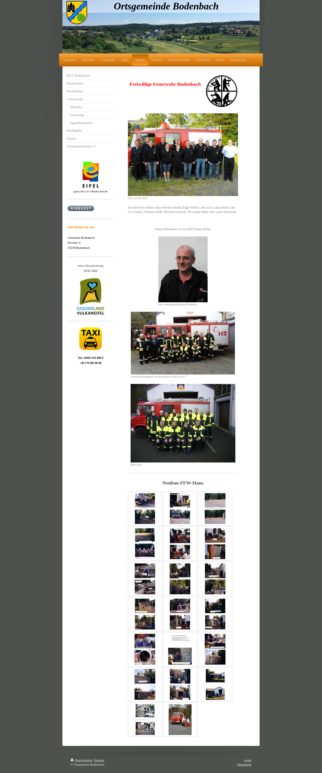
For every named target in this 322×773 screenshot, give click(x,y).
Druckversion (82, 760)
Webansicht (244, 764)
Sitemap (99, 760)
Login (247, 760)
